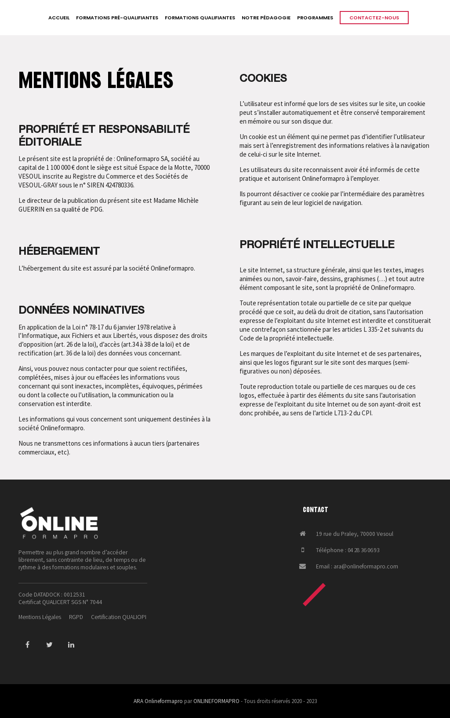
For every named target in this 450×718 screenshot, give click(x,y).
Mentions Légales (39, 617)
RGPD (76, 617)
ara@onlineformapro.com (366, 566)
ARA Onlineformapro (158, 701)
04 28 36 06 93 (363, 550)
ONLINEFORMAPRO (216, 701)
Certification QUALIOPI (118, 617)
